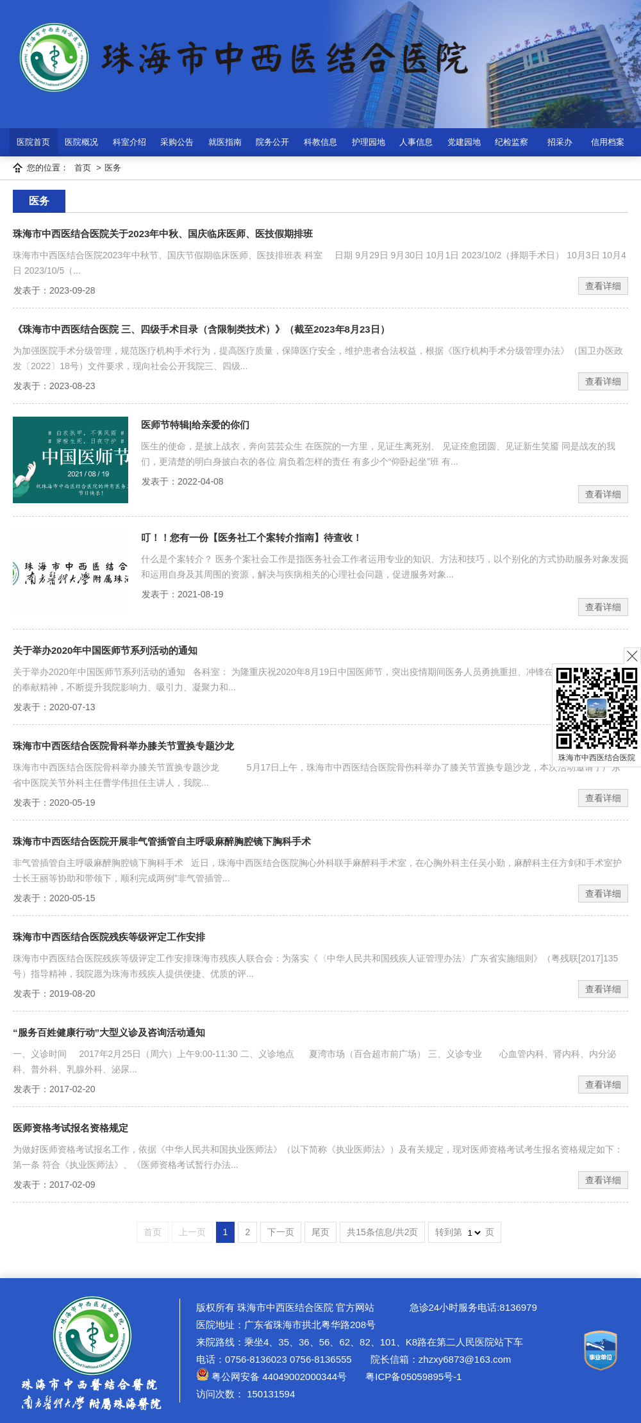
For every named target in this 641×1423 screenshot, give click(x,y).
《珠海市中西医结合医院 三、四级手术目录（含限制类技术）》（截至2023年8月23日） (201, 329)
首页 (82, 167)
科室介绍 (129, 142)
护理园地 (368, 142)
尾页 (320, 1232)
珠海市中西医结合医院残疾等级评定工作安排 (109, 936)
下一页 (280, 1232)
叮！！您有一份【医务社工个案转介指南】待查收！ (251, 537)
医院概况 (81, 142)
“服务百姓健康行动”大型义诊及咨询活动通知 (109, 1032)
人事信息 (416, 142)
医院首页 (33, 142)
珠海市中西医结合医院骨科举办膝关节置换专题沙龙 (123, 745)
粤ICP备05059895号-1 (412, 1376)
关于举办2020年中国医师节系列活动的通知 (105, 650)
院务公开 (272, 142)
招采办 (559, 142)
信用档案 (607, 142)
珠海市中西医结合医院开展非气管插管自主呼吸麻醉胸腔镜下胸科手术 (162, 841)
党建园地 (464, 142)
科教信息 (320, 142)
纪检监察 (511, 142)
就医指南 (225, 142)
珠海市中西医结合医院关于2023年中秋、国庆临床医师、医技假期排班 (163, 233)
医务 (112, 167)
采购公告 (177, 142)
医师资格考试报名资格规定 (70, 1127)
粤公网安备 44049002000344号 (271, 1376)
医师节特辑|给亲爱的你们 (195, 424)
